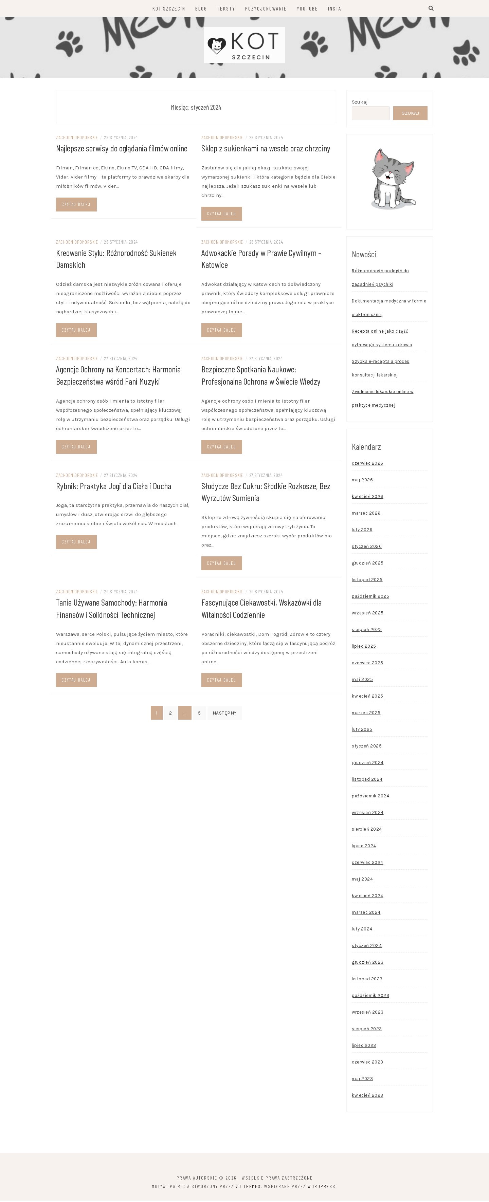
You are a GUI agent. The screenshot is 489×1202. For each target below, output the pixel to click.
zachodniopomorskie (77, 139)
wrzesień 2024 (368, 813)
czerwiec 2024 (367, 863)
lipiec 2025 (364, 647)
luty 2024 (362, 930)
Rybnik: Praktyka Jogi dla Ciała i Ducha (113, 485)
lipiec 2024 (364, 847)
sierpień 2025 (367, 630)
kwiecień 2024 (367, 897)
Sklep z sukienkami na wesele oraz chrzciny (265, 149)
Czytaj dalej (76, 205)
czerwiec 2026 (367, 464)
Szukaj (360, 103)
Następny (225, 712)
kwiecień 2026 (367, 497)
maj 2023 (362, 1080)
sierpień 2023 (367, 1030)
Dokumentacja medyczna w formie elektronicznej (389, 309)
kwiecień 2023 (367, 1096)
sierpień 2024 (367, 830)
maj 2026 (362, 481)
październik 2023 (370, 996)
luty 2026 (362, 531)
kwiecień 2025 (367, 697)
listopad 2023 (367, 980)
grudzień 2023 (368, 963)
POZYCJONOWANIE (266, 8)
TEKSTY (226, 8)
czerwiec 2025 (367, 664)
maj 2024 (362, 880)
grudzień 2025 (368, 564)
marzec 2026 (366, 514)
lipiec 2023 (364, 1046)
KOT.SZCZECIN (168, 8)
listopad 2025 (367, 581)
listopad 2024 (367, 780)
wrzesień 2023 (368, 1013)
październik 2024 (370, 797)
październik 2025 (370, 597)
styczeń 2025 (367, 747)
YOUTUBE (307, 8)
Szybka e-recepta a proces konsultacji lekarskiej (381, 369)
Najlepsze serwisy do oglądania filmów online (121, 149)
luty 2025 (362, 730)
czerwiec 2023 (367, 1063)
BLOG (201, 8)
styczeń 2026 (367, 547)
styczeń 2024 (367, 946)
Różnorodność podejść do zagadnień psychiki (380, 279)
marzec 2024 (366, 913)
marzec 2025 (366, 714)
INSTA (335, 8)
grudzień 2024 (368, 763)
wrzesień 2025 (368, 614)
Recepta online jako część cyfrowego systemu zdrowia (382, 339)
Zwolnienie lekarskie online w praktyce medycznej (383, 399)
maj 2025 (362, 680)
